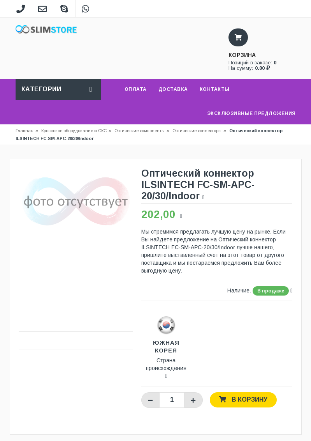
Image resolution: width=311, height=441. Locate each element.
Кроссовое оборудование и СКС (76, 131)
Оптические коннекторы (196, 131)
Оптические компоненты (139, 131)
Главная (24, 131)
